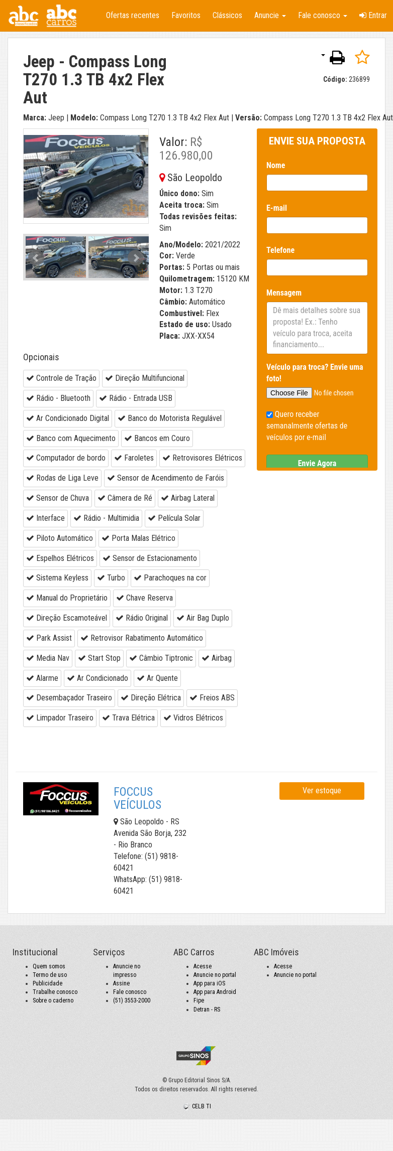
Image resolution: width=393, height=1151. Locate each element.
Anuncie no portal (214, 974)
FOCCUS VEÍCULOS (137, 798)
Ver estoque (322, 790)
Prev (36, 258)
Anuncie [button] (270, 15)
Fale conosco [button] (322, 15)
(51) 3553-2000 (131, 1000)
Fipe (198, 1000)
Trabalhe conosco (55, 991)
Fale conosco (129, 991)
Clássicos (227, 15)
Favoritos (186, 15)
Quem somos (49, 966)
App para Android (214, 991)
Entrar (373, 15)
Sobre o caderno (53, 1000)
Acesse (202, 966)
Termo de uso (50, 974)
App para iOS (209, 983)
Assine (121, 983)
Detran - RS (206, 1009)
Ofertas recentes (132, 15)
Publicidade (47, 983)
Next (136, 258)
